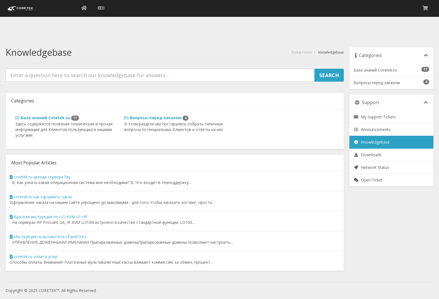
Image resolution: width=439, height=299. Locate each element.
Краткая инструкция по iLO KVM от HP (48, 216)
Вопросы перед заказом (156, 118)
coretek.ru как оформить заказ (41, 196)
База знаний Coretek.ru (47, 118)
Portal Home (302, 52)
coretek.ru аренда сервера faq (40, 177)
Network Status (371, 167)
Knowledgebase (372, 142)
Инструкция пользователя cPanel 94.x (48, 236)
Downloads (368, 154)
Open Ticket (368, 180)
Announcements (372, 129)
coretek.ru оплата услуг (34, 256)
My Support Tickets (375, 116)
